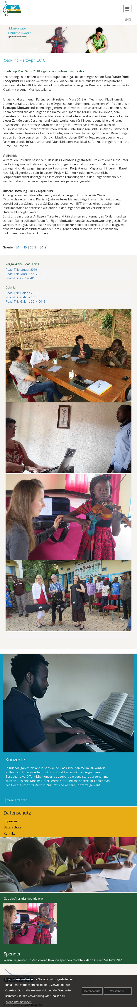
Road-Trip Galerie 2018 (22, 297)
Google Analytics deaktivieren (24, 898)
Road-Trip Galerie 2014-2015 (25, 301)
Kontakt (9, 833)
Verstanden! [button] (117, 991)
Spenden (13, 954)
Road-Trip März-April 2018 (24, 274)
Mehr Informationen (19, 1002)
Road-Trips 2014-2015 (21, 278)
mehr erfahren (17, 800)
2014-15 (21, 247)
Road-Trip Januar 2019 (21, 270)
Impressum (11, 821)
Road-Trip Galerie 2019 (22, 293)
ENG (127, 19)
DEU (117, 19)
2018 (33, 247)
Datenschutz (92, 991)
